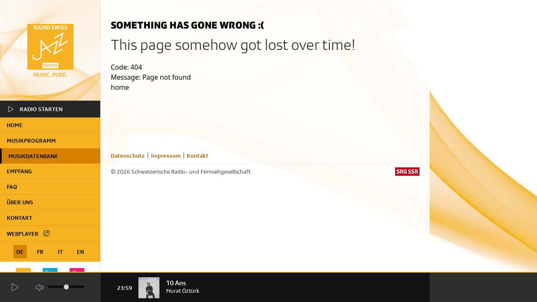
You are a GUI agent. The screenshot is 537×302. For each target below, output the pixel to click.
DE (19, 251)
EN (80, 251)
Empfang (19, 171)
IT (60, 251)
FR (40, 251)
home (15, 125)
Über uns (20, 202)
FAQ (12, 186)
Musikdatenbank (33, 156)
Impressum (166, 156)
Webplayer (28, 233)
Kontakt (19, 217)
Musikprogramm (31, 140)
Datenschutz (128, 156)
